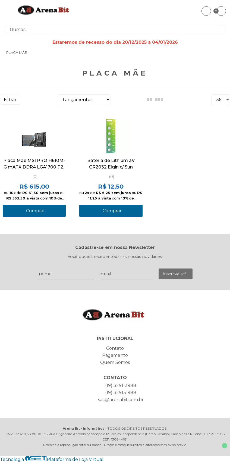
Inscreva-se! (174, 273)
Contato (115, 348)
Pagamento (115, 355)
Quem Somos (115, 362)
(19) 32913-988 (120, 392)
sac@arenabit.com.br (121, 399)
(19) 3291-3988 (120, 385)
